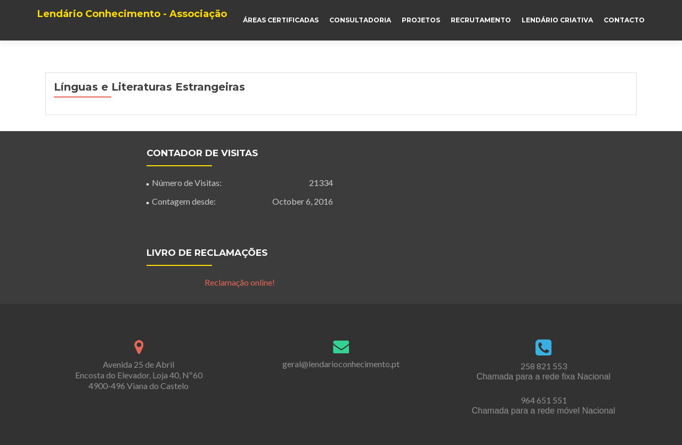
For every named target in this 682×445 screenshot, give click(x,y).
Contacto (624, 20)
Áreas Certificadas (281, 20)
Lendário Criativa (557, 20)
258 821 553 (544, 366)
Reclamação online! (240, 282)
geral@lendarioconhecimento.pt (341, 364)
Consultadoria (360, 20)
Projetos (421, 20)
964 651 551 (544, 400)
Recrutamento (481, 20)
